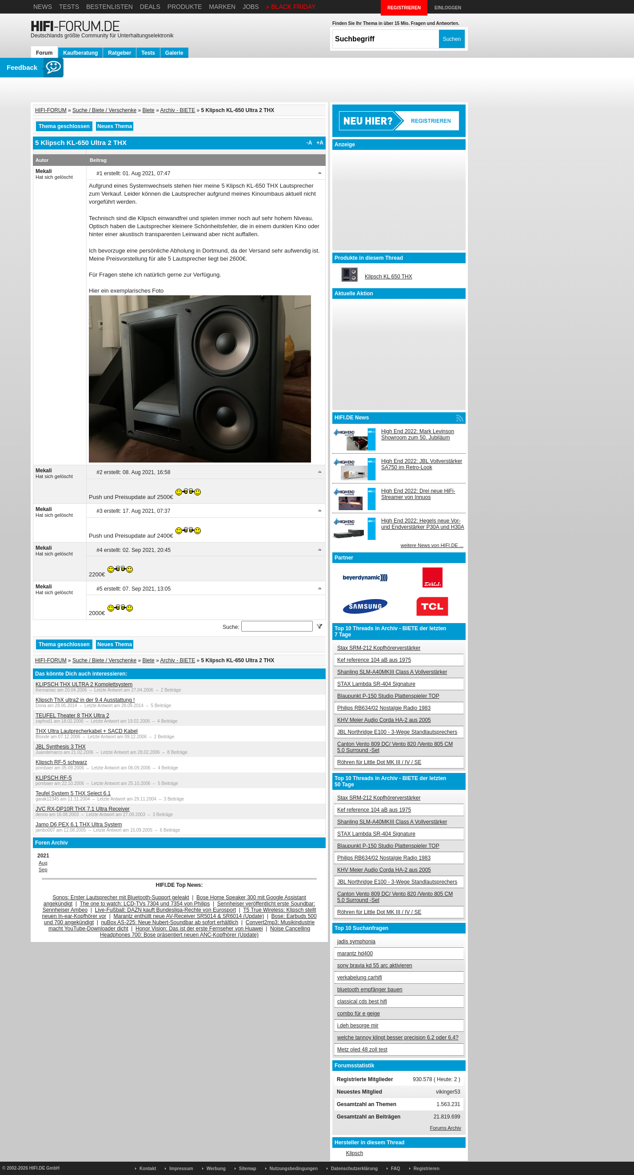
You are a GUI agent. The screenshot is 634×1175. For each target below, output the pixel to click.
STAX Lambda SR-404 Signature (376, 684)
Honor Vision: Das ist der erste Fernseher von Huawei (199, 929)
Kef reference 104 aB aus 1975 (374, 660)
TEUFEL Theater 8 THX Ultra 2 (72, 715)
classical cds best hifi (362, 1001)
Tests (69, 6)
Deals (150, 6)
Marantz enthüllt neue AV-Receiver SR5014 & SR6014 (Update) (189, 916)
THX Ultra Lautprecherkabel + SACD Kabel (87, 731)
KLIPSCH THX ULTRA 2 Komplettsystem (84, 684)
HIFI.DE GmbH (44, 1168)
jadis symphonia (356, 941)
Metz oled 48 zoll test (362, 1049)
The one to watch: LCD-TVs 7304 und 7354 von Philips (145, 904)
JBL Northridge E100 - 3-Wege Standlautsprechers (397, 732)
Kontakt (148, 1168)
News (42, 6)
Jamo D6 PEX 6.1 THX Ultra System (79, 824)
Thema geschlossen (64, 126)
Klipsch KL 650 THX (388, 277)
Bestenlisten (109, 6)
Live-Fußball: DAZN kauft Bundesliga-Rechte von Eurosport (165, 910)
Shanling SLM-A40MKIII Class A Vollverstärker (392, 672)
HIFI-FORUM (51, 110)
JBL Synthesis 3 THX (61, 747)
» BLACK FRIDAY (291, 6)
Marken (222, 6)
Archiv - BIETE (177, 110)
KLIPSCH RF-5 (54, 778)
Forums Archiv (445, 1128)
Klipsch (354, 1153)
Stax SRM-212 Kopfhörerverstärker (378, 648)
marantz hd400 (355, 953)
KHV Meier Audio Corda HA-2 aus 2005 (384, 720)
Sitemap (247, 1168)
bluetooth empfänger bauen (370, 989)
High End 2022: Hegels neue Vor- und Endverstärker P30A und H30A (422, 524)
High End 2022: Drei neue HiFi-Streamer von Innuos (418, 494)
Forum (44, 53)
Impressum (181, 1168)
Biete (148, 110)
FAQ (395, 1168)
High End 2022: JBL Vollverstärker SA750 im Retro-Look (421, 464)
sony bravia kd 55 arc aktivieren (374, 965)
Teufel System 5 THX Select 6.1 (73, 793)
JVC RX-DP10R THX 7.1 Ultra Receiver (83, 809)
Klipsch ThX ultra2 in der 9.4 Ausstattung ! (85, 700)
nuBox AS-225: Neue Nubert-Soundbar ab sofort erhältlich (169, 922)
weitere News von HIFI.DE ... (432, 545)
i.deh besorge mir (358, 1025)
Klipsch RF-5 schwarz (61, 762)
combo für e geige (358, 1013)
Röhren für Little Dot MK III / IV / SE (379, 762)
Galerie (174, 53)
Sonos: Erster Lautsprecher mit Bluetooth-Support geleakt (120, 897)
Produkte (184, 6)
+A (319, 143)
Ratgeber (119, 53)
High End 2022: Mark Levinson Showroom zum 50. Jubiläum (417, 434)
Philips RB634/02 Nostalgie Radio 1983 (384, 708)
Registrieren (426, 1168)
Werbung (216, 1168)
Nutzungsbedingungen (294, 1168)
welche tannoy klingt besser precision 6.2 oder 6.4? (398, 1037)
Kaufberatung (80, 53)
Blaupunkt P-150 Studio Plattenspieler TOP (388, 696)
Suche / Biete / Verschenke (104, 110)
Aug (43, 862)
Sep (43, 869)
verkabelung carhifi (359, 977)
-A (309, 143)
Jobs (251, 6)
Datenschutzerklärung (354, 1168)
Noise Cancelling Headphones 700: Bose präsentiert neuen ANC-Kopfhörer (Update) (205, 932)
